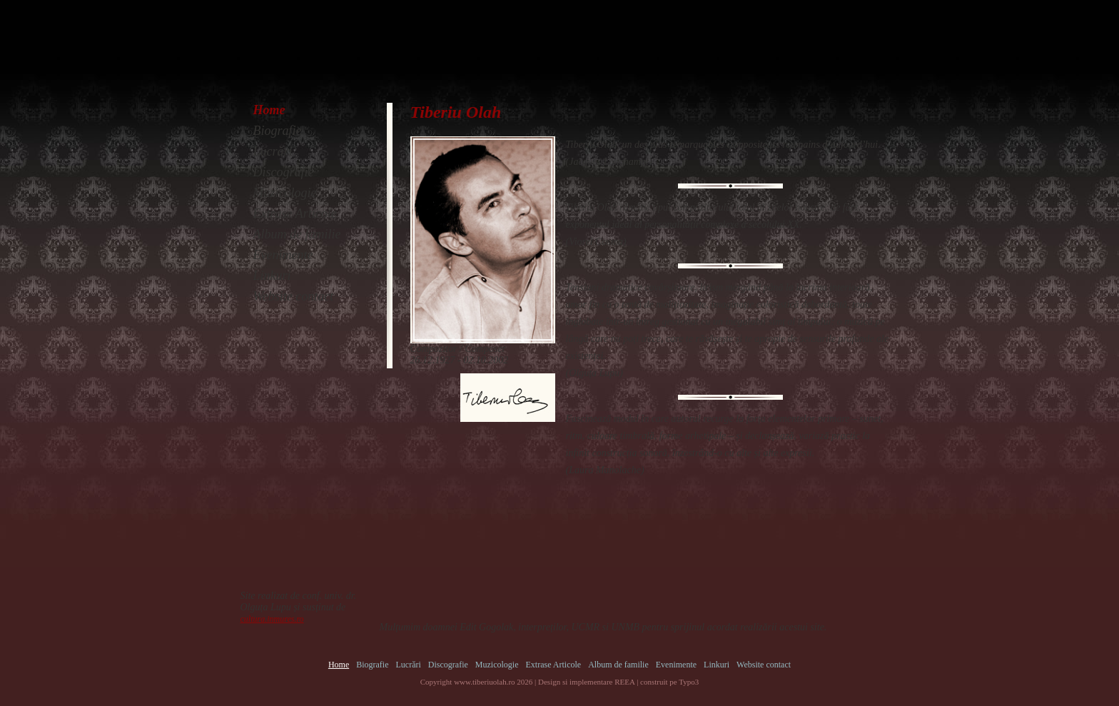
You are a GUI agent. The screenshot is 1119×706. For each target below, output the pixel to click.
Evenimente (283, 255)
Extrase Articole (295, 213)
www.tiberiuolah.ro (484, 681)
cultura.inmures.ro (272, 619)
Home (269, 110)
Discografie (283, 172)
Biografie (277, 130)
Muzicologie (285, 193)
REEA (624, 681)
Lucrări (273, 151)
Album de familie (297, 234)
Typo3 (689, 681)
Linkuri (272, 275)
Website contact (293, 296)
